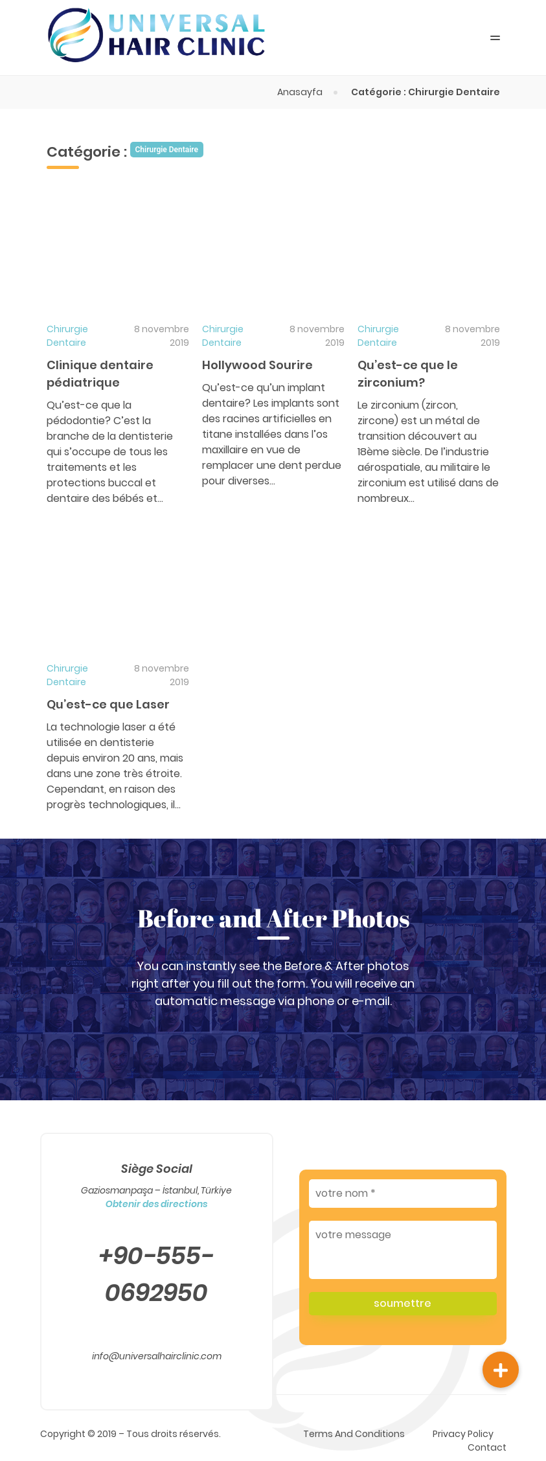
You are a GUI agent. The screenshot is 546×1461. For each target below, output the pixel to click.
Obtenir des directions (156, 1203)
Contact (487, 1447)
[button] (501, 1370)
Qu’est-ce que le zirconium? (408, 374)
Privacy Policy (463, 1433)
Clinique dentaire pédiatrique (100, 374)
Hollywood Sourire (257, 365)
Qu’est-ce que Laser (108, 704)
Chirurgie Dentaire (67, 336)
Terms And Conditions (354, 1433)
